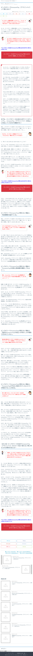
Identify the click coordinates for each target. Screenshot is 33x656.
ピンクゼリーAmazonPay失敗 (26, 553)
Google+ (8, 543)
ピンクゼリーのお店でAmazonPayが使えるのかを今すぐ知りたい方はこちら (17, 188)
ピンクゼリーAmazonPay (10, 551)
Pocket (8, 546)
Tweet (8, 540)
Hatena (24, 543)
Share (24, 540)
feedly (24, 546)
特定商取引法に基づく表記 (21, 653)
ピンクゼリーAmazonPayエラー (12, 553)
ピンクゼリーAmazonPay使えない (24, 551)
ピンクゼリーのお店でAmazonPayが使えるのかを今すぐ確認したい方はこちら (17, 55)
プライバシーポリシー (11, 653)
